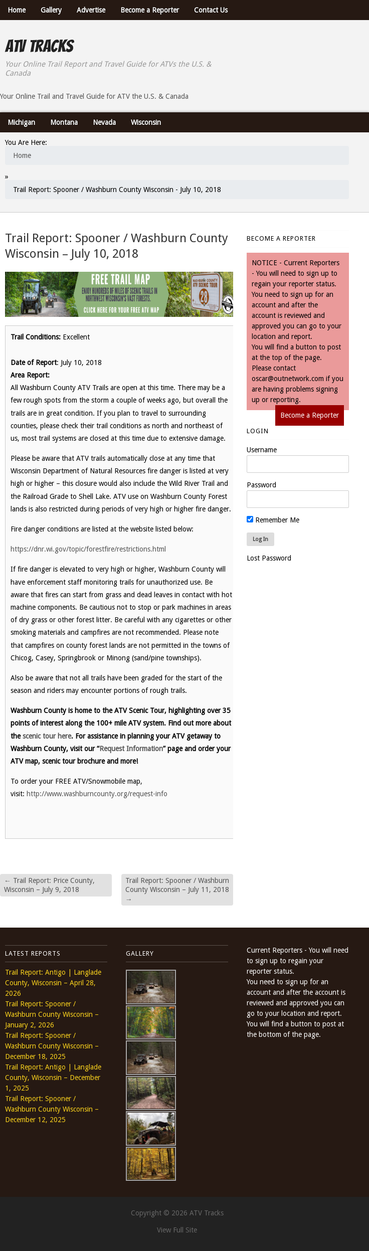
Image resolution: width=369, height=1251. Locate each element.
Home (17, 10)
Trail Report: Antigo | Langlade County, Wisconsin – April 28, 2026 (53, 982)
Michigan (21, 122)
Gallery (51, 10)
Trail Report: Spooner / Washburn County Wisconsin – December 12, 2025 (52, 1109)
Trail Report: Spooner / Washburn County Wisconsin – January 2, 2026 (52, 1014)
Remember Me (273, 520)
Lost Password (269, 558)
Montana (64, 122)
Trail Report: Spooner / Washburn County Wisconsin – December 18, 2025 (52, 1045)
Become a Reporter (149, 10)
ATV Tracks (39, 46)
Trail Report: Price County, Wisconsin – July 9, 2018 (49, 884)
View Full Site (177, 1230)
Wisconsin (146, 122)
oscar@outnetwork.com (288, 379)
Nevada (104, 122)
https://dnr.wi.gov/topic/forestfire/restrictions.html (88, 549)
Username (262, 450)
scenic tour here (47, 736)
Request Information (131, 749)
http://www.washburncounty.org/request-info (97, 794)
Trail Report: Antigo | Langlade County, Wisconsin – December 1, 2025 (53, 1077)
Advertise (91, 10)
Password (261, 485)
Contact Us (211, 10)
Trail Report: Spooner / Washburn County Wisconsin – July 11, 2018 (177, 889)
